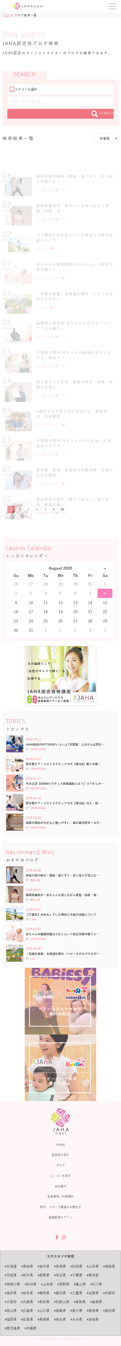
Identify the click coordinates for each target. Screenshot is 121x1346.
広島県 (27, 1310)
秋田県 (76, 1266)
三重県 (76, 1293)
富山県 (80, 1284)
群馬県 (43, 1275)
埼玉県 (60, 1275)
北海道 (11, 1266)
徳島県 (60, 1310)
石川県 (96, 1284)
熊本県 (60, 1319)
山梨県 (47, 1284)
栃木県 (27, 1275)
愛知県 (60, 1293)
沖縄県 (30, 1328)
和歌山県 (61, 1301)
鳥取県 (80, 1301)
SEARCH (102, 114)
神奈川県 (12, 1284)
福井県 (11, 1293)
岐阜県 (27, 1293)
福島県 (109, 1266)
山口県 (43, 1310)
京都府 (109, 1293)
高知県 (109, 1310)
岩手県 (43, 1266)
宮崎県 (93, 1319)
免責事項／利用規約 (60, 1196)
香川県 (76, 1310)
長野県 (63, 1284)
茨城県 (11, 1275)
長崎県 (43, 1319)
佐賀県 (27, 1319)
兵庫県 (27, 1301)
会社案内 (60, 1186)
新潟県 (30, 1284)
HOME (60, 1145)
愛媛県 (93, 1310)
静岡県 (43, 1293)
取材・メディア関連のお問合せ (60, 1207)
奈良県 (43, 1301)
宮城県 (60, 1266)
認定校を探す (60, 1155)
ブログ (60, 1165)
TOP (6, 15)
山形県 (93, 1266)
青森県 (27, 1266)
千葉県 (76, 1275)
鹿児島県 (12, 1328)
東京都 (93, 1275)
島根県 (96, 1301)
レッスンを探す (60, 1176)
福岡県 (11, 1319)
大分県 (76, 1319)
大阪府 (11, 1301)
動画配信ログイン (60, 1217)
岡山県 (11, 1310)
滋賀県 (93, 1293)
